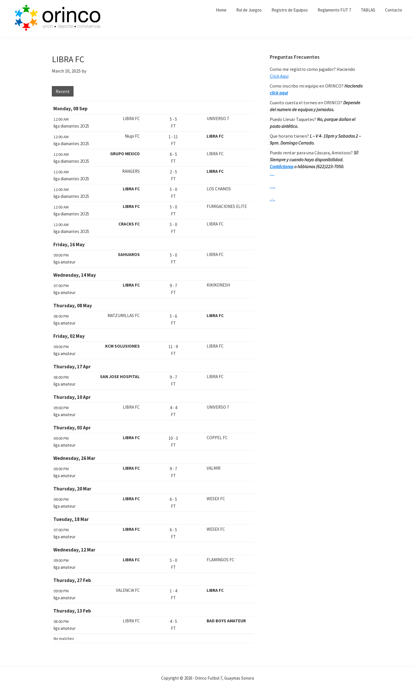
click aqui (279, 93)
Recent (63, 91)
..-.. (272, 199)
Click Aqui (279, 76)
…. (272, 186)
